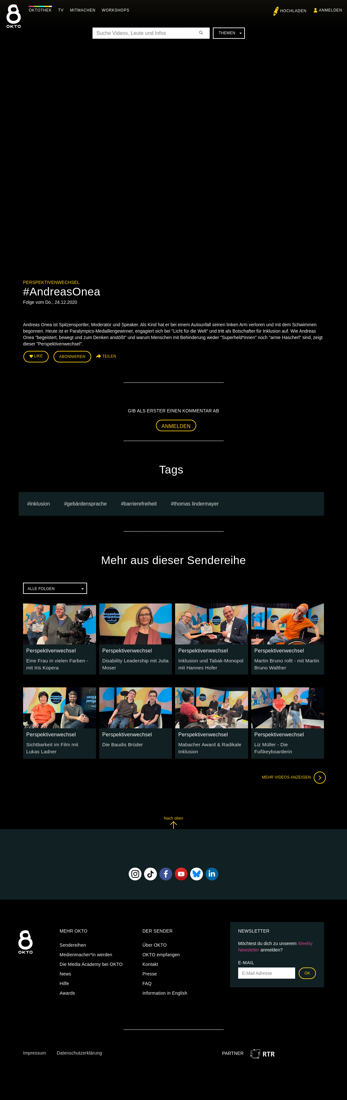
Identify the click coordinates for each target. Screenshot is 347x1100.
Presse (149, 970)
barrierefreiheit (140, 502)
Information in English (164, 989)
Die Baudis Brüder (121, 742)
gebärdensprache (87, 502)
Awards (67, 989)
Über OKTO (154, 941)
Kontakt (150, 960)
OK (307, 969)
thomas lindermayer (196, 502)
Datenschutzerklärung (79, 1049)
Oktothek (41, 10)
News (65, 970)
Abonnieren (72, 356)
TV (62, 10)
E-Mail (246, 959)
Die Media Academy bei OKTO (91, 960)
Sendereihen (73, 941)
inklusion (40, 502)
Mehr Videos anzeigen (292, 774)
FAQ (147, 980)
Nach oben (173, 819)
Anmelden (176, 424)
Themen (230, 33)
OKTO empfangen (161, 951)
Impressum (34, 1049)
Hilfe (64, 980)
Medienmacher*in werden (86, 951)
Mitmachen (84, 10)
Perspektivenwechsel (51, 282)
